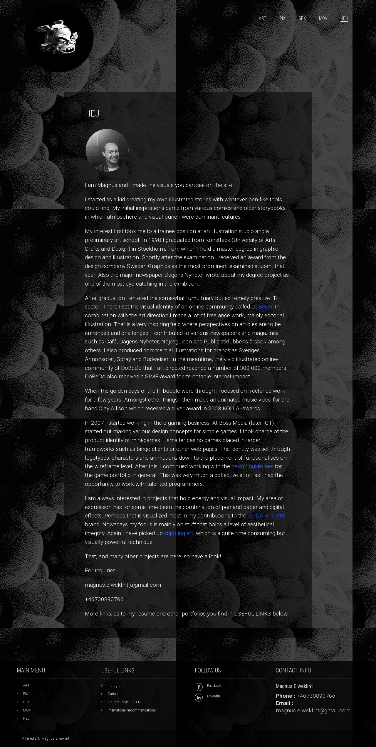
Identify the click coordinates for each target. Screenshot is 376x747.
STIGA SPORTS (267, 515)
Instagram (116, 686)
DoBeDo (261, 306)
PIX (282, 18)
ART (262, 18)
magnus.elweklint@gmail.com (313, 710)
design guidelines (252, 466)
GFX (302, 18)
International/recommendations (132, 710)
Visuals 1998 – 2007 (124, 702)
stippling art (178, 533)
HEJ (344, 18)
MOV (323, 18)
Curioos (114, 694)
